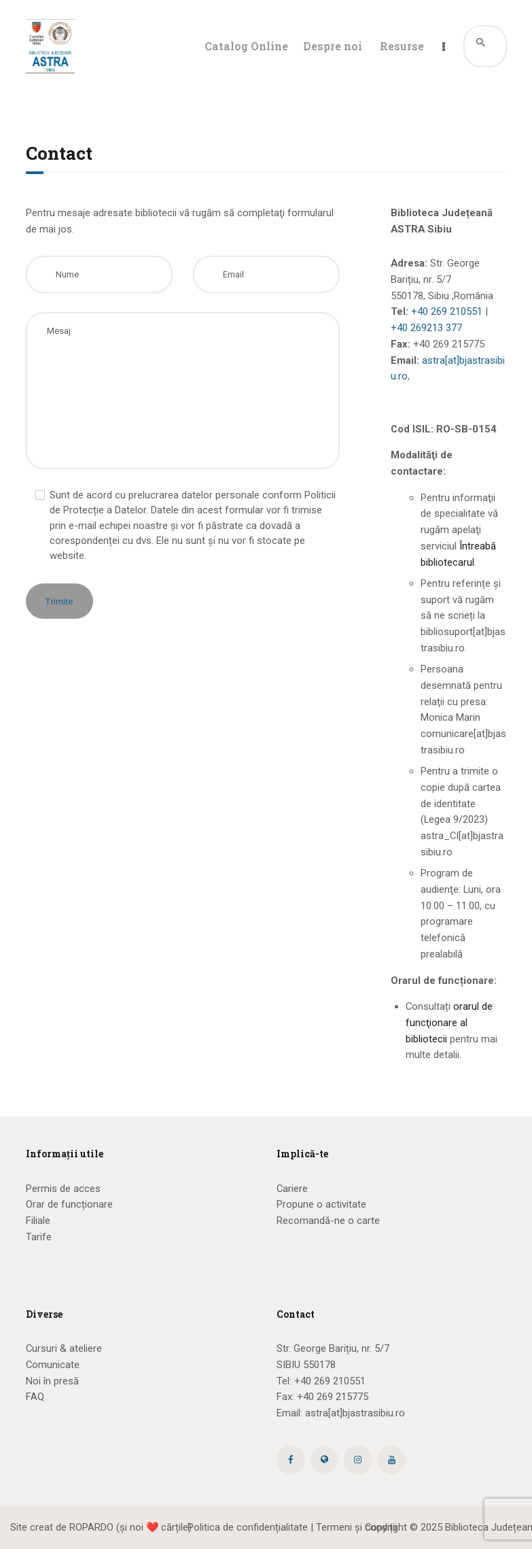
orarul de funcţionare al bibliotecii (449, 1022)
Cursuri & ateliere (64, 1348)
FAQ (35, 1397)
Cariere (292, 1188)
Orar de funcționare (69, 1204)
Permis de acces (63, 1188)
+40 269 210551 (446, 311)
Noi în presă (52, 1381)
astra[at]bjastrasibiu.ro (355, 1413)
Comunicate (52, 1365)
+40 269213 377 (426, 328)
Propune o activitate (321, 1204)
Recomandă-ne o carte (328, 1220)
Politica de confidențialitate (248, 1527)
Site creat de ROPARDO (61, 1527)
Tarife (39, 1237)
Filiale (38, 1220)
